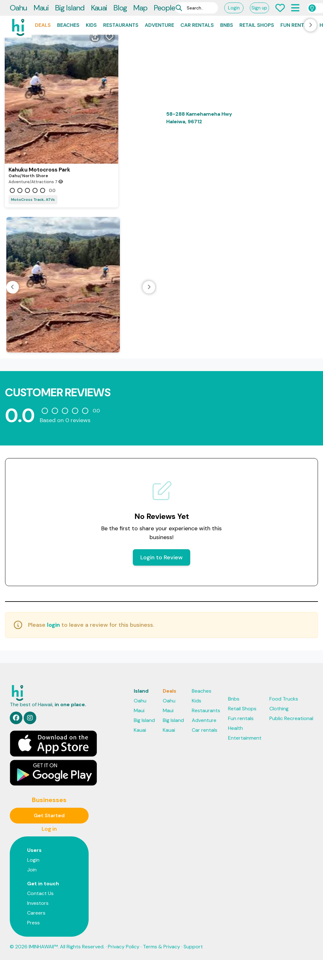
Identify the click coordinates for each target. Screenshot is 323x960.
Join (32, 869)
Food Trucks (283, 698)
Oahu (18, 8)
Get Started (49, 815)
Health (235, 728)
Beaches (68, 25)
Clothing (279, 708)
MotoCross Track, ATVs (33, 199)
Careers (36, 913)
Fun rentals (296, 25)
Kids (91, 25)
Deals (43, 25)
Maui (41, 8)
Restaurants (120, 25)
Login (234, 8)
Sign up (259, 8)
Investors (38, 903)
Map (140, 8)
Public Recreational (291, 718)
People (164, 8)
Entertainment (244, 738)
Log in (49, 828)
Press (33, 922)
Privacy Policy (123, 946)
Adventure (159, 25)
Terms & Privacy (161, 946)
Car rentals (197, 25)
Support (193, 946)
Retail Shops (256, 25)
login (53, 625)
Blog (120, 8)
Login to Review (161, 557)
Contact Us (40, 893)
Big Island (70, 8)
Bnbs (226, 25)
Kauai (99, 8)
